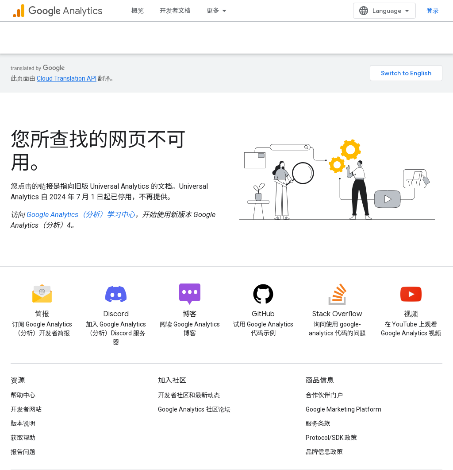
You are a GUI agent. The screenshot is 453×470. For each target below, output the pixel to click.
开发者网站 (26, 409)
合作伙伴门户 (324, 395)
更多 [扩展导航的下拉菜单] (213, 11)
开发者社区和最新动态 (189, 395)
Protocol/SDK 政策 (331, 437)
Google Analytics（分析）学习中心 (81, 214)
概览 (137, 11)
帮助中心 (23, 395)
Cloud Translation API (66, 78)
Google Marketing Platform (343, 409)
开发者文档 (175, 11)
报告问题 (23, 451)
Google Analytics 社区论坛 (194, 409)
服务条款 (318, 423)
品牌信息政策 (324, 451)
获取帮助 (23, 437)
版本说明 (23, 423)
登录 (432, 10)
